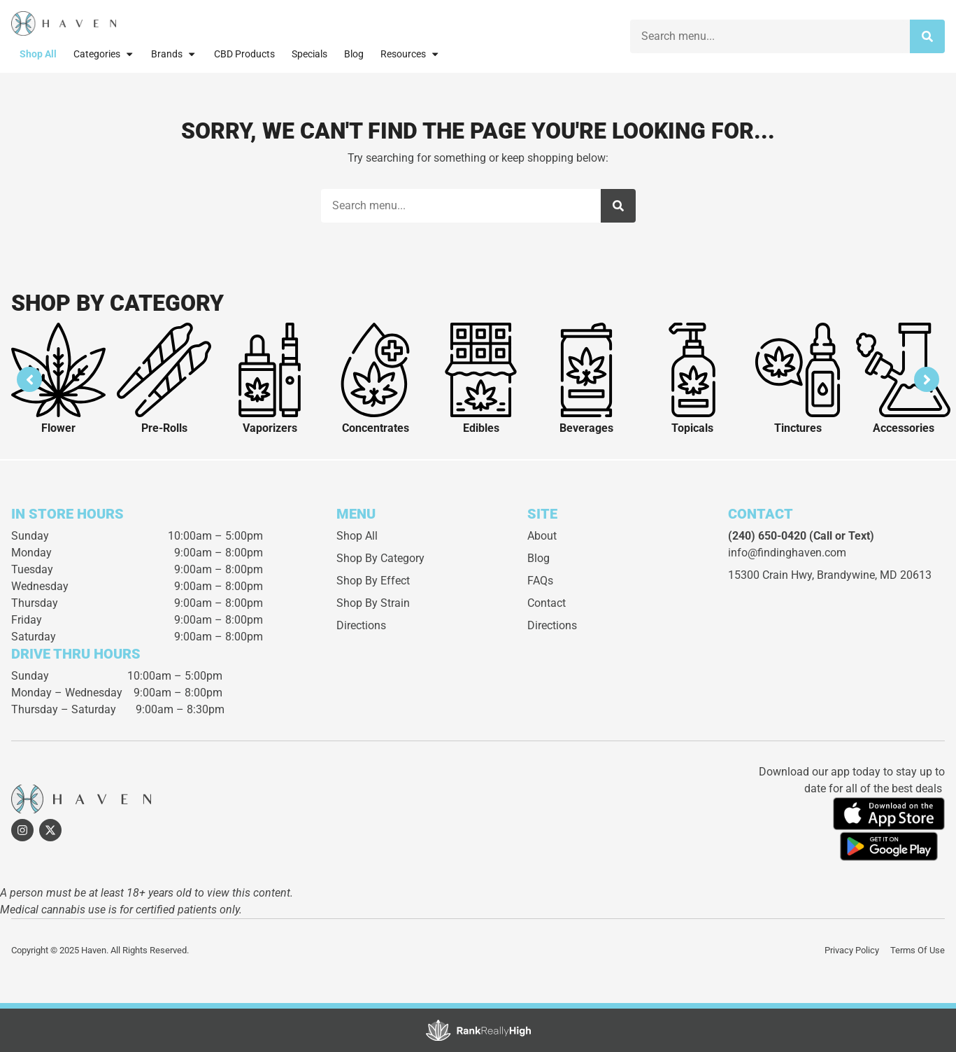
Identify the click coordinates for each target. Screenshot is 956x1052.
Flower (58, 428)
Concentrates (375, 428)
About (542, 535)
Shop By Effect (373, 580)
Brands (174, 54)
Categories (103, 54)
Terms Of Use (917, 950)
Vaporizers (270, 428)
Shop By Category (380, 558)
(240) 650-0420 (767, 535)
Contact (546, 603)
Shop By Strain (373, 603)
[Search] (927, 36)
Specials (309, 54)
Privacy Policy (852, 950)
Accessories (903, 428)
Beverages (586, 428)
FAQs (540, 580)
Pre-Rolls (164, 428)
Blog (354, 54)
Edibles (481, 428)
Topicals (692, 428)
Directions (361, 625)
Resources (410, 54)
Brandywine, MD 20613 (874, 575)
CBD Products (244, 54)
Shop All (38, 54)
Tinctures (798, 428)
